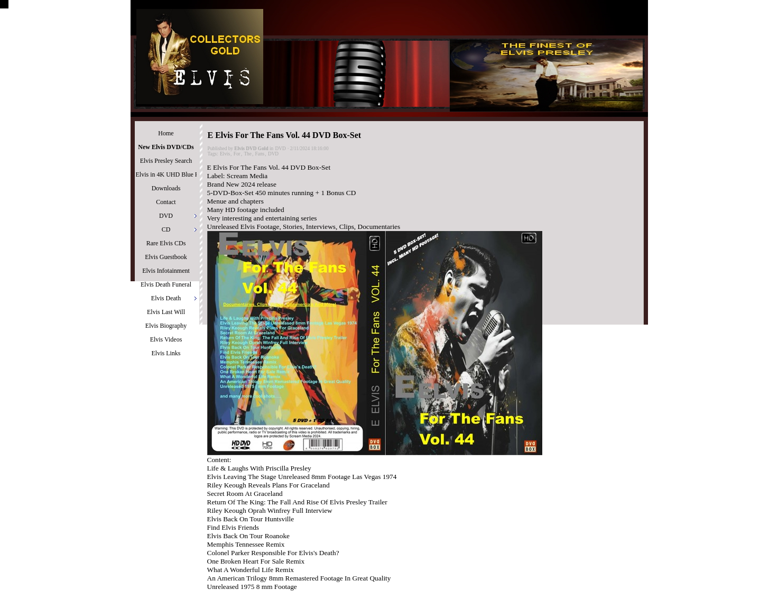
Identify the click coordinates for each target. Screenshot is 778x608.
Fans (260, 153)
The (248, 153)
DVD (280, 148)
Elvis (225, 153)
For (237, 153)
